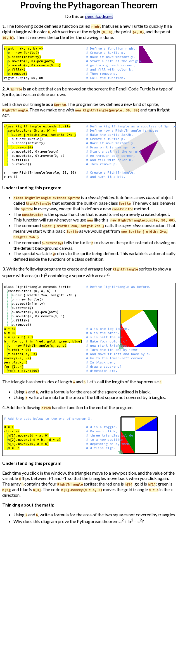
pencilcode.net (99, 16)
